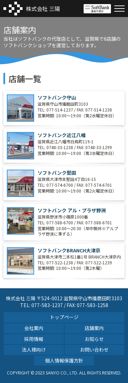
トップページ (64, 317)
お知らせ (94, 338)
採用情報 (33, 338)
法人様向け (34, 349)
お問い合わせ (94, 349)
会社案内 (33, 328)
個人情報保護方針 (64, 360)
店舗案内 (94, 328)
